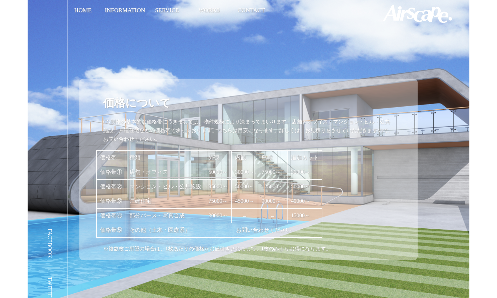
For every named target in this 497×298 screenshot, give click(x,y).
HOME (82, 10)
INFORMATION (125, 10)
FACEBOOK (50, 243)
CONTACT (251, 10)
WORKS (209, 10)
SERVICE (167, 10)
